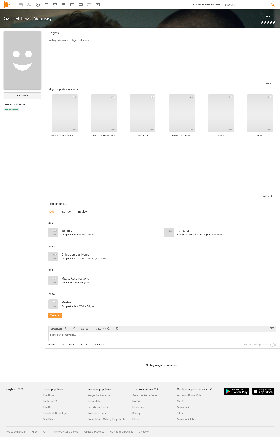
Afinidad (99, 344)
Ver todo (55, 315)
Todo (51, 211)
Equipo (82, 211)
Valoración (68, 344)
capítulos (217, 234)
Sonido (66, 211)
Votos (84, 344)
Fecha (51, 344)
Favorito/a (22, 95)
